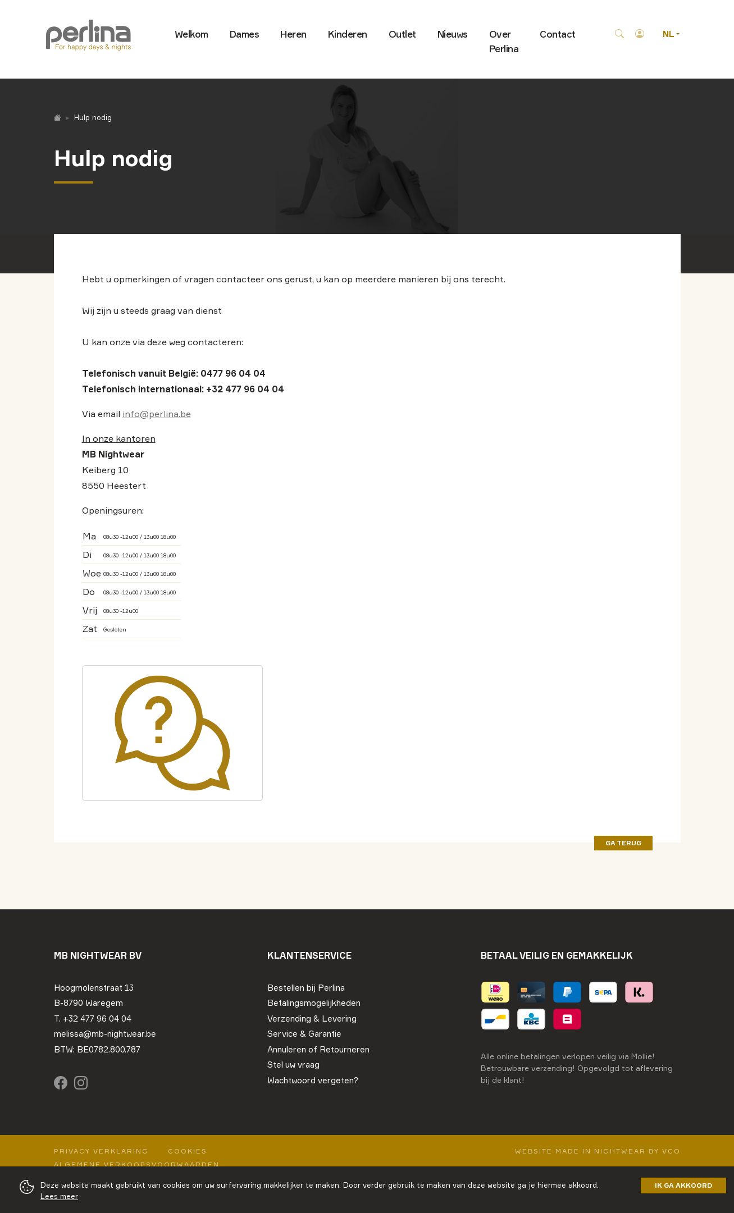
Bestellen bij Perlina (306, 987)
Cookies (187, 1151)
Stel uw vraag (293, 1064)
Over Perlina (504, 41)
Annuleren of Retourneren (318, 1049)
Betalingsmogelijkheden (314, 1002)
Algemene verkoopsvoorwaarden (137, 1164)
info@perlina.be (156, 413)
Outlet (402, 34)
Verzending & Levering (312, 1018)
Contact (558, 34)
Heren (293, 34)
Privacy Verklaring (101, 1151)
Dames (244, 34)
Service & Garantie (304, 1033)
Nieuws (452, 34)
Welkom (191, 34)
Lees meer (59, 1196)
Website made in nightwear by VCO (598, 1151)
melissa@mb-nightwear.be (105, 1033)
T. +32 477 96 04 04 (92, 1018)
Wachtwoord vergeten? (312, 1080)
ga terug (623, 843)
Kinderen (347, 34)
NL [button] (669, 34)
